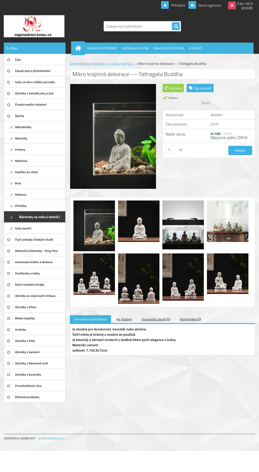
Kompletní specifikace (90, 319)
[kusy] (171, 150)
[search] (176, 26)
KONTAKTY (196, 48)
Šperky (85, 63)
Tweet (205, 102)
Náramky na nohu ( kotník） (113, 63)
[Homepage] (80, 48)
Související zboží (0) (156, 319)
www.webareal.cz (51, 438)
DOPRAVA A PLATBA (135, 48)
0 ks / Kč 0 (245, 3)
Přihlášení (178, 5)
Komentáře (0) (190, 319)
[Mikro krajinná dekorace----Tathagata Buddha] (94, 201)
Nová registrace (209, 5)
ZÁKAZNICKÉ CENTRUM (168, 48)
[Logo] (34, 26)
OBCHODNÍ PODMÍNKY (102, 48)
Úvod (74, 63)
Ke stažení (124, 319)
